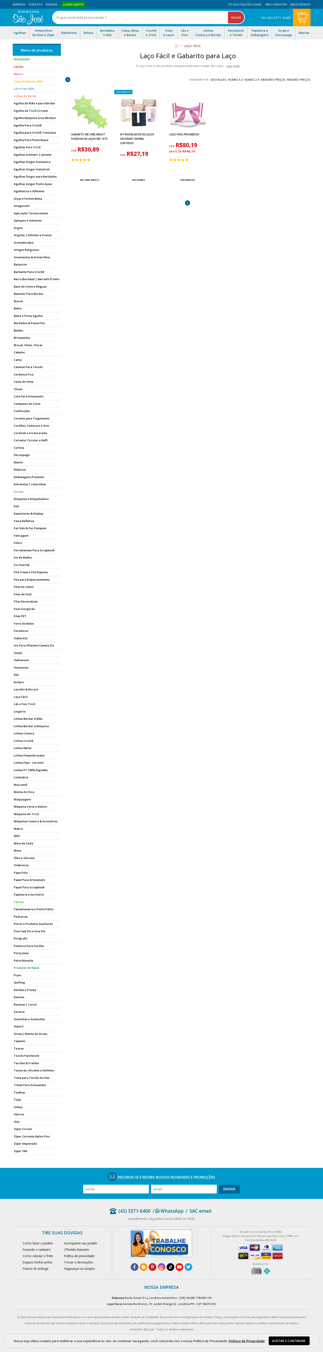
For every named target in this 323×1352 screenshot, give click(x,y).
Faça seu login (250, 4)
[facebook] (134, 1267)
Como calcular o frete (38, 1256)
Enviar (229, 1189)
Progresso (187, 180)
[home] (28, 17)
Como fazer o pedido (38, 1243)
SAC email (200, 1211)
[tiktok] (170, 1267)
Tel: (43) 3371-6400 (275, 17)
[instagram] (161, 1267)
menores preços (273, 80)
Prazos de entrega (35, 1268)
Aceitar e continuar (288, 1341)
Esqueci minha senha (37, 1262)
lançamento (123, 92)
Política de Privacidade (247, 1341)
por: (74, 150)
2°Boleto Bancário (76, 1249)
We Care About (89, 180)
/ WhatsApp (168, 1211)
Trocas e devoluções (78, 1262)
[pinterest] (152, 1267)
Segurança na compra (79, 1268)
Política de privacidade (79, 1256)
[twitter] (188, 1267)
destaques (219, 80)
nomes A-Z (235, 80)
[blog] (143, 1267)
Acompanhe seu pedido (80, 1243)
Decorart (138, 180)
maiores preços (299, 80)
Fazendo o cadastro (37, 1249)
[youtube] (179, 1267)
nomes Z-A (252, 80)
